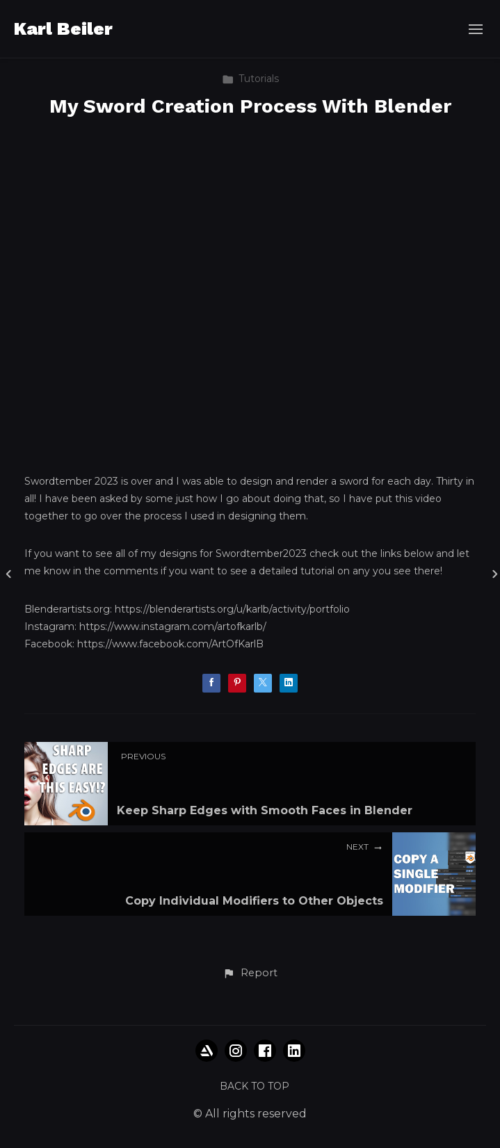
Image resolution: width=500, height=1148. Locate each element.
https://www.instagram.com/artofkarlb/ (172, 626)
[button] (249, 973)
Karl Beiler (63, 28)
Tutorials (250, 78)
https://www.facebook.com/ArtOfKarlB (170, 644)
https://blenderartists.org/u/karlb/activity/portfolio (232, 609)
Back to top (254, 1086)
